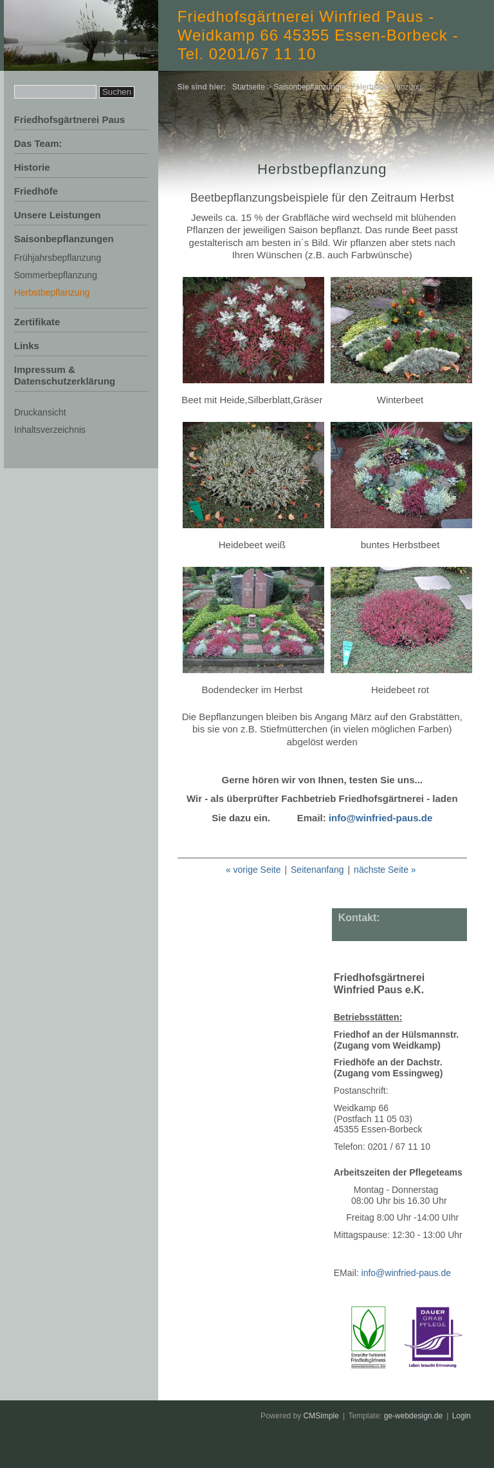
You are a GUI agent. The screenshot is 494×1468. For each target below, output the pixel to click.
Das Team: (38, 143)
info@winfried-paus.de (380, 817)
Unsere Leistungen (57, 214)
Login (461, 1415)
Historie (32, 167)
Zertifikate (37, 321)
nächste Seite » (385, 869)
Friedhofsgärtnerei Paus (69, 119)
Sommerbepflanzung (55, 275)
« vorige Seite (253, 869)
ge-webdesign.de (413, 1415)
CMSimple (321, 1415)
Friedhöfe (36, 191)
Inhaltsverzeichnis (50, 429)
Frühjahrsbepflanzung (57, 258)
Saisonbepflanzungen (64, 238)
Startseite (248, 86)
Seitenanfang (317, 869)
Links (26, 345)
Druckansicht (40, 412)
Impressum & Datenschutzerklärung (65, 375)
